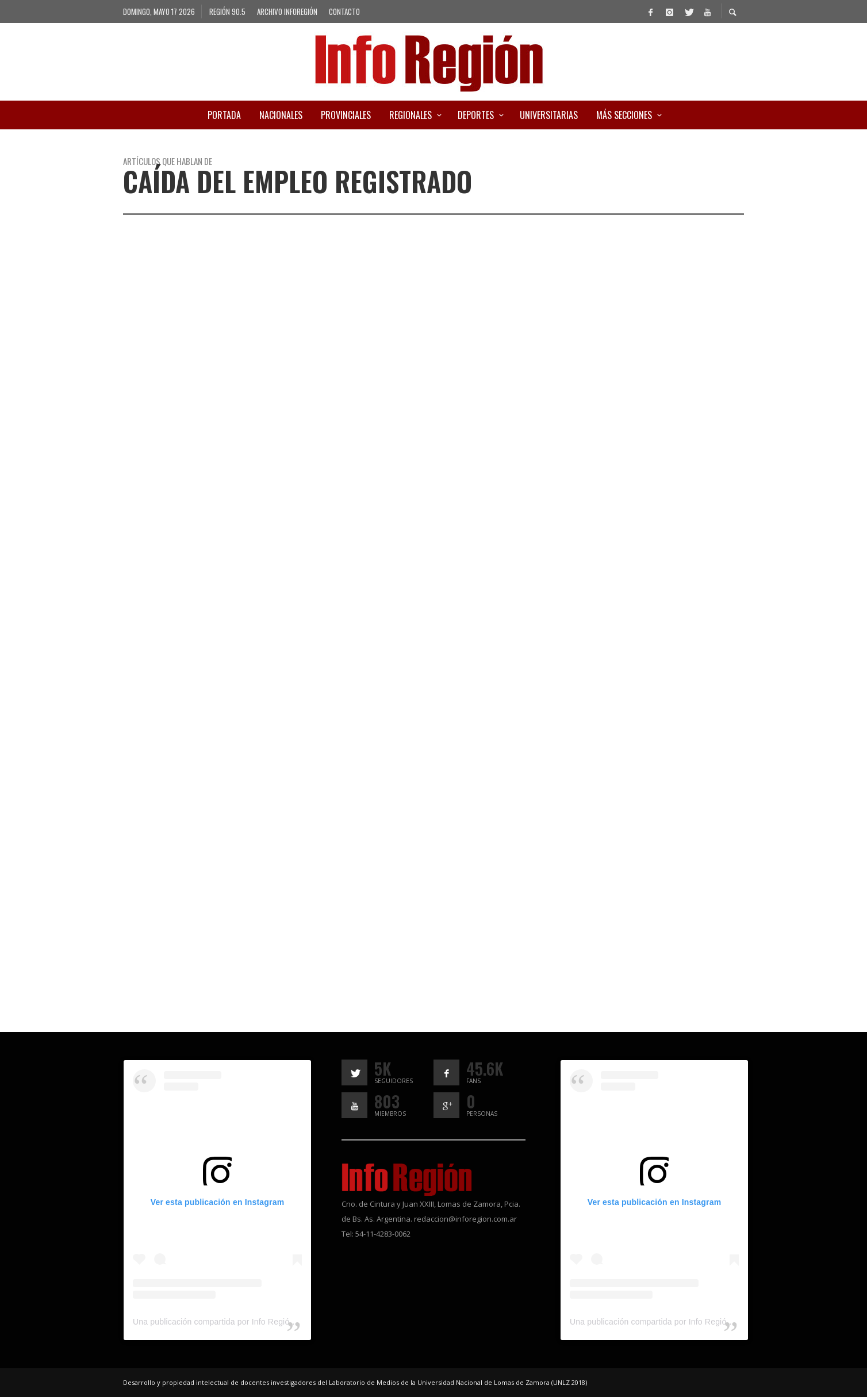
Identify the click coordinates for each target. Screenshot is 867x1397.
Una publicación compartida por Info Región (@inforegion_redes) (252, 1321)
